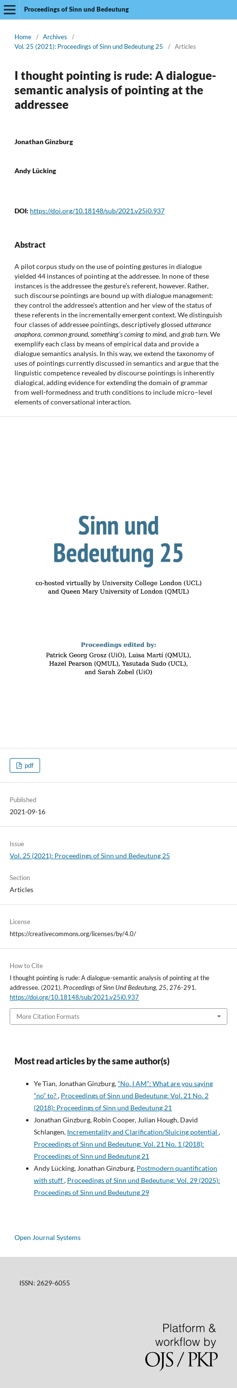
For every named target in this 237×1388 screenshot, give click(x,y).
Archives (55, 37)
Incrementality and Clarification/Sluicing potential (143, 1132)
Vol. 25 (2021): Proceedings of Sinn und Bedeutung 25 (88, 46)
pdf (28, 765)
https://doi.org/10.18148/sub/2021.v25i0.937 (97, 211)
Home (22, 37)
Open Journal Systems (47, 1237)
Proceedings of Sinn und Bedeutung (76, 9)
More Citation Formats (48, 1016)
